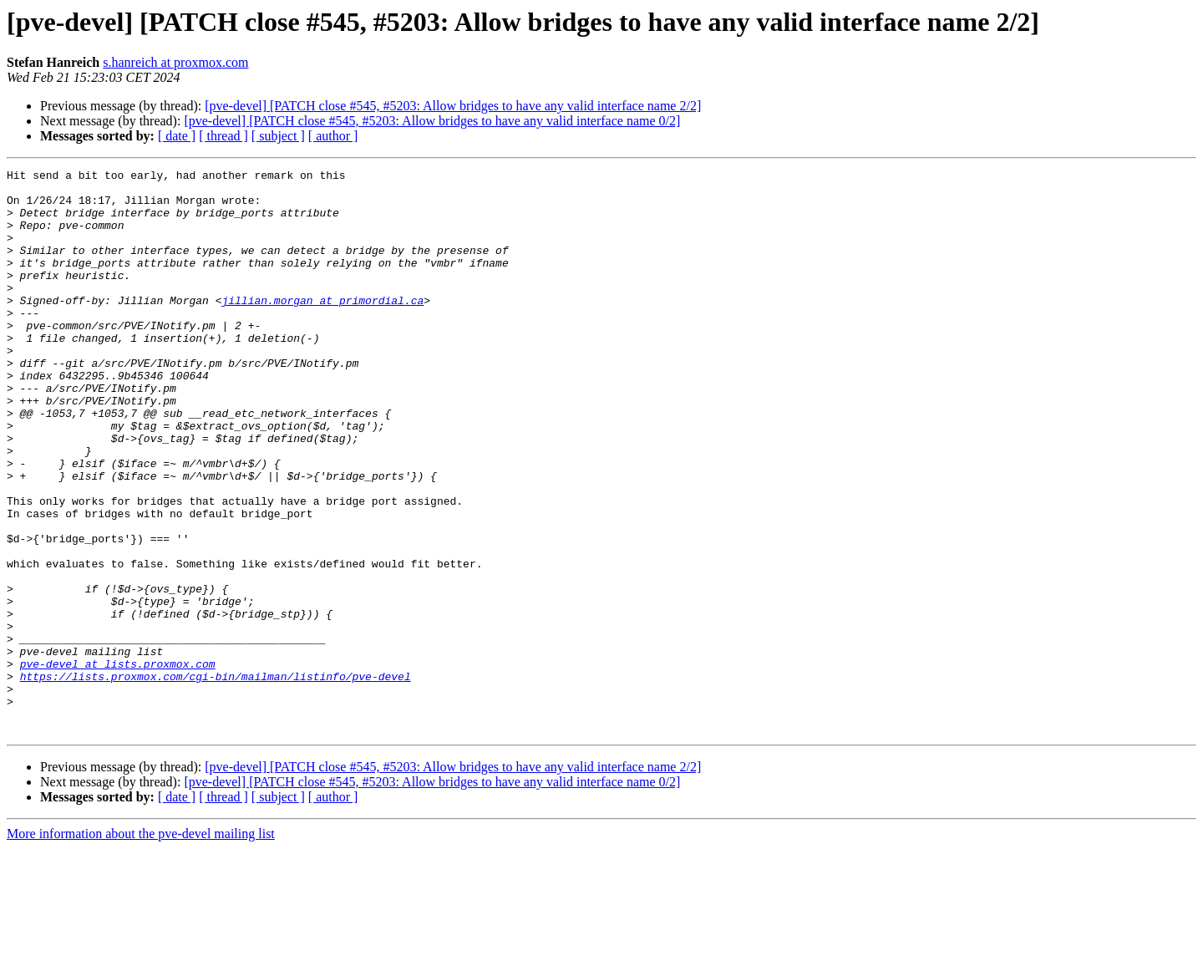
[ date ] (176, 136)
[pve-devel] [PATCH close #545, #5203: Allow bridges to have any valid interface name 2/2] (453, 106)
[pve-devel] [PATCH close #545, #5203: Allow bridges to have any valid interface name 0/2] (432, 121)
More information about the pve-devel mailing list (141, 946)
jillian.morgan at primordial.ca (322, 327)
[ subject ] (278, 136)
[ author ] (333, 136)
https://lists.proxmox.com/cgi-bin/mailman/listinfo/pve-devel (215, 778)
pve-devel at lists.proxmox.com (118, 763)
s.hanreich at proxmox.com (175, 62)
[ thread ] (223, 136)
